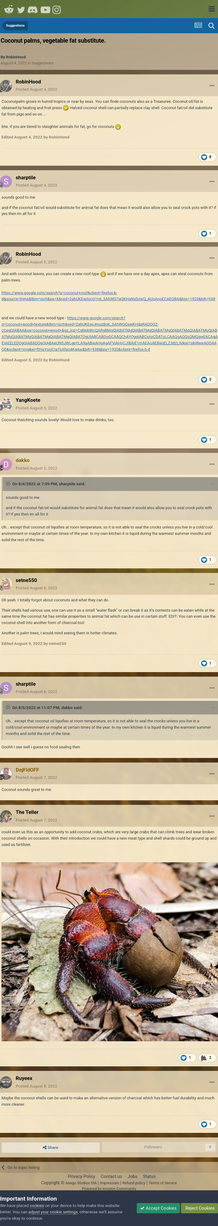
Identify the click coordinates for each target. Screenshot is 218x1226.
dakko (66, 707)
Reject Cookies (199, 1208)
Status (149, 1176)
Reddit (9, 9)
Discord (33, 9)
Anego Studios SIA (81, 1183)
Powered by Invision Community (109, 1188)
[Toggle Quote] (8, 483)
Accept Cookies (158, 1208)
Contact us (111, 1176)
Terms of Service (163, 1183)
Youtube (45, 9)
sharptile (67, 483)
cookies (37, 1205)
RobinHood (16, 57)
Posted (36, 89)
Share (50, 1148)
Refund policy (133, 1183)
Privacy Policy (81, 1176)
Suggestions (42, 63)
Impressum (109, 1183)
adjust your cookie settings (53, 1211)
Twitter (21, 9)
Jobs (132, 1176)
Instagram (57, 9)
